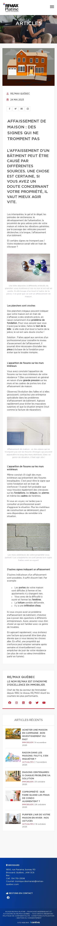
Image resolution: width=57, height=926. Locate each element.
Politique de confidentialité (16, 916)
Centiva (35, 922)
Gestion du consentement (29, 918)
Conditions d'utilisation (42, 916)
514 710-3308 (18, 879)
